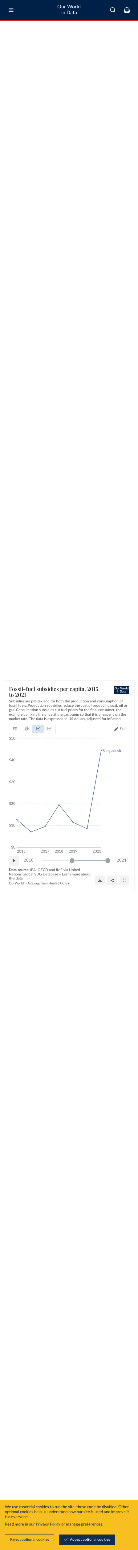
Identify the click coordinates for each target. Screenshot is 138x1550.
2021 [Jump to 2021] (122, 860)
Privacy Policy (48, 1524)
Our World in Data (69, 9)
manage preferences (84, 1524)
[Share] (112, 880)
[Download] (100, 880)
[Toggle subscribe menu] (127, 10)
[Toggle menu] (11, 10)
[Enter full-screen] (124, 880)
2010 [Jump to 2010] (29, 860)
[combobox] (112, 10)
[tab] (15, 729)
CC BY (65, 883)
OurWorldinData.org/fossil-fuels (33, 883)
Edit (123, 729)
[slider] (72, 860)
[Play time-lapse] (14, 861)
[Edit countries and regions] (120, 729)
